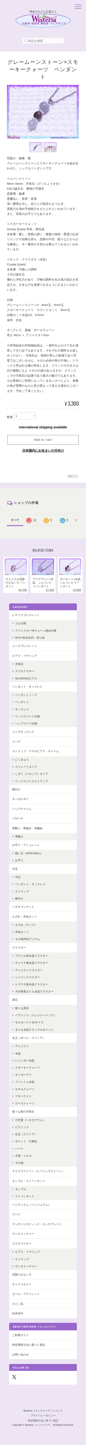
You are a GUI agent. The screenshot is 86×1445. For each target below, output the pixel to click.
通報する (72, 476)
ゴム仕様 (20, 623)
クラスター (19, 947)
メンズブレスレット (24, 645)
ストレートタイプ (26, 766)
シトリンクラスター (27, 977)
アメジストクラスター (29, 970)
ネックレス (22, 709)
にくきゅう (22, 759)
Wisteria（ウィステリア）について (43, 1410)
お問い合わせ (20, 1354)
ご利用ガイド (20, 1335)
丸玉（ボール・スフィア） (28, 1037)
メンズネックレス (23, 731)
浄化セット (22, 931)
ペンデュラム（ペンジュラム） (31, 1204)
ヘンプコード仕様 (26, 723)
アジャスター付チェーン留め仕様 (35, 630)
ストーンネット (24, 1196)
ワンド (16, 1214)
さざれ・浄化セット (24, 916)
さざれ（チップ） (26, 924)
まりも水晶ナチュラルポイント (34, 1029)
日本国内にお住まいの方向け (43, 450)
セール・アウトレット (26, 1293)
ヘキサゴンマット (23, 906)
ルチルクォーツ (24, 1089)
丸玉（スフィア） (26, 1134)
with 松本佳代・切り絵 (30, 637)
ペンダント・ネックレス (27, 686)
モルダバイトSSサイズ (29, 1022)
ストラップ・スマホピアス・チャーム (35, 751)
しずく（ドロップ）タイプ (31, 773)
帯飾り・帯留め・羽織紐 (27, 828)
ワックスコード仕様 (27, 716)
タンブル (20, 1189)
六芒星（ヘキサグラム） (30, 1119)
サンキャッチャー (23, 1233)
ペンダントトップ (26, 694)
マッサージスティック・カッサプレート (37, 1224)
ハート (19, 1148)
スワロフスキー (24, 671)
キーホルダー (20, 798)
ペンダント (22, 701)
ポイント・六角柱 (26, 1141)
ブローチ (17, 818)
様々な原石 (22, 1008)
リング (16, 741)
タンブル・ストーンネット (28, 1180)
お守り (19, 860)
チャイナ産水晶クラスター (31, 962)
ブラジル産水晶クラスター (31, 955)
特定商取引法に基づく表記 (28, 1344)
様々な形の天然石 (23, 1111)
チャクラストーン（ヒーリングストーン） (38, 1171)
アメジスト (22, 1046)
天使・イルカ (23, 1155)
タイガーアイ (23, 1074)
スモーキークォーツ (27, 1067)
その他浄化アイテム (27, 938)
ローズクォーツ (24, 1103)
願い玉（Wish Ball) (28, 853)
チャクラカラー (21, 1284)
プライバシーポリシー (43, 1415)
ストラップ (22, 891)
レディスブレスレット (26, 614)
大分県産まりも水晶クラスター (34, 991)
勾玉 (15, 868)
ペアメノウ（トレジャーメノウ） (35, 1015)
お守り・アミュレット (26, 844)
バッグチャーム (21, 808)
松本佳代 (17, 1313)
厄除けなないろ (21, 1274)
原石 (15, 999)
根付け (16, 789)
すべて (15, 520)
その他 (19, 1162)
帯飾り (19, 836)
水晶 (18, 1053)
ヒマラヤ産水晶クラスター (31, 984)
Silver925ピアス (26, 678)
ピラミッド (22, 1127)
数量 (10, 417)
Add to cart (43, 439)
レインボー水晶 (24, 1060)
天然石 (19, 663)
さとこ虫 (17, 1303)
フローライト (23, 1096)
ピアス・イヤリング (24, 655)
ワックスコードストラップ (31, 781)
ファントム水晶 (24, 1081)
